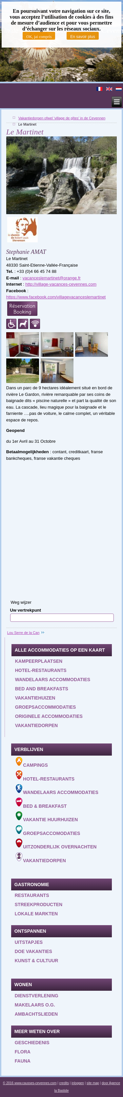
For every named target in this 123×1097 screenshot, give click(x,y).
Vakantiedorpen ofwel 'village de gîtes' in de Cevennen (62, 118)
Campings (32, 762)
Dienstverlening (36, 995)
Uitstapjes (29, 942)
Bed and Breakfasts (41, 688)
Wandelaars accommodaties (52, 679)
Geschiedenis (32, 1042)
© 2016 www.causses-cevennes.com (30, 1083)
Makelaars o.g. (35, 1004)
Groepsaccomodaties (48, 830)
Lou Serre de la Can (23, 633)
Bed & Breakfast (41, 803)
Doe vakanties (33, 951)
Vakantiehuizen (35, 698)
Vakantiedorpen (36, 725)
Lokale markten (36, 913)
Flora (23, 1051)
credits (64, 1083)
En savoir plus (82, 36)
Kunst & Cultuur (36, 960)
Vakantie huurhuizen (47, 816)
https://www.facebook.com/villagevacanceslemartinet (56, 297)
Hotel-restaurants (41, 670)
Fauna (23, 1061)
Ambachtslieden (36, 1014)
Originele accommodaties (49, 716)
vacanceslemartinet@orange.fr (52, 277)
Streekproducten (38, 904)
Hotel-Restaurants (45, 775)
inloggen (78, 1083)
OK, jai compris (38, 36)
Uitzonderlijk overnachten (56, 844)
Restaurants (32, 895)
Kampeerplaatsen (38, 661)
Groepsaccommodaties (45, 707)
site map (93, 1083)
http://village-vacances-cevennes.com (60, 284)
